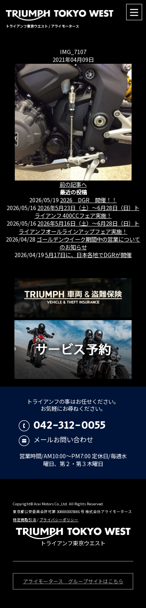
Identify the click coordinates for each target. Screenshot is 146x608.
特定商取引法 (24, 519)
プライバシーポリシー (58, 519)
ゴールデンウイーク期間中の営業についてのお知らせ (88, 243)
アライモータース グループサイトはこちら (73, 582)
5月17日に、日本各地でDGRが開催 (88, 255)
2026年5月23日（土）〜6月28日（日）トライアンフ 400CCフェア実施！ (87, 211)
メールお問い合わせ (56, 439)
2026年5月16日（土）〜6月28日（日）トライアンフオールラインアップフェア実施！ (79, 227)
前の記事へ (73, 184)
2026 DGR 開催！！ (88, 200)
